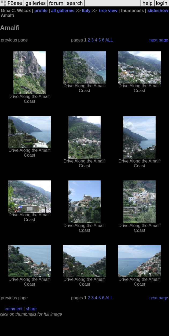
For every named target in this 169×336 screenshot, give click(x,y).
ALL (109, 40)
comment (14, 309)
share (31, 309)
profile (40, 10)
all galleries (63, 10)
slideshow (158, 10)
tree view (108, 10)
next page (158, 40)
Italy (86, 10)
